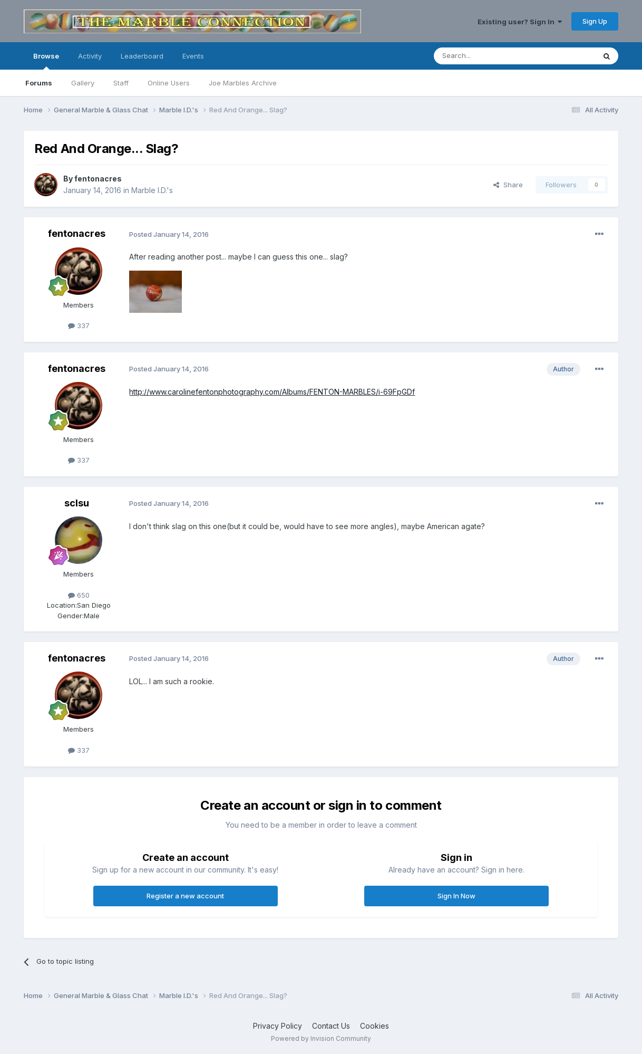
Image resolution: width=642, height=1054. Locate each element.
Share (508, 184)
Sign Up (594, 21)
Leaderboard (142, 56)
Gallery (82, 83)
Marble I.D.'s (152, 190)
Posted (169, 234)
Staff (121, 83)
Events (193, 56)
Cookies (374, 1025)
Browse (46, 61)
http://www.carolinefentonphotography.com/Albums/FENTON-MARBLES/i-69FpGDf (272, 391)
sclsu (76, 503)
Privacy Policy (277, 1025)
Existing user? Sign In (520, 21)
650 (79, 595)
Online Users (169, 83)
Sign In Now (456, 896)
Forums (38, 83)
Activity (90, 56)
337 (79, 325)
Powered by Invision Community (321, 1038)
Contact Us (331, 1025)
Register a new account (185, 896)
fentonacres (98, 178)
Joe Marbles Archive (243, 83)
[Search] (487, 55)
